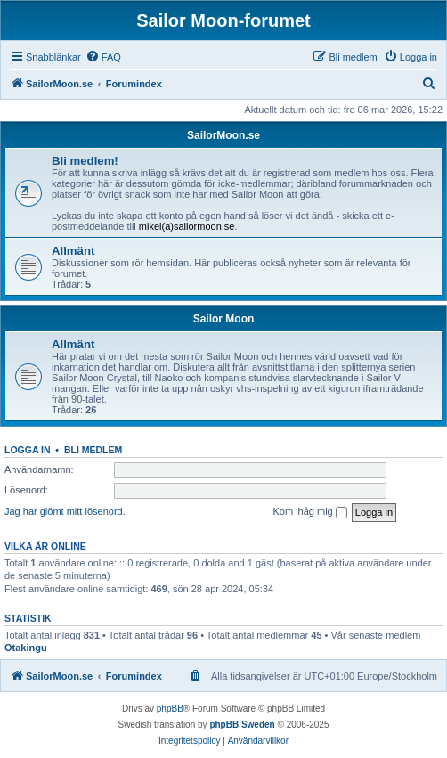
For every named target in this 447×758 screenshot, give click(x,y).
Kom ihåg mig (309, 512)
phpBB (170, 708)
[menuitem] (103, 57)
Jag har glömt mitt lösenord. (65, 511)
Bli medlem (93, 449)
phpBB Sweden (241, 724)
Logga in (27, 449)
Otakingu (25, 647)
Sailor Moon (224, 319)
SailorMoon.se (223, 135)
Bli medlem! (85, 160)
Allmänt (73, 250)
